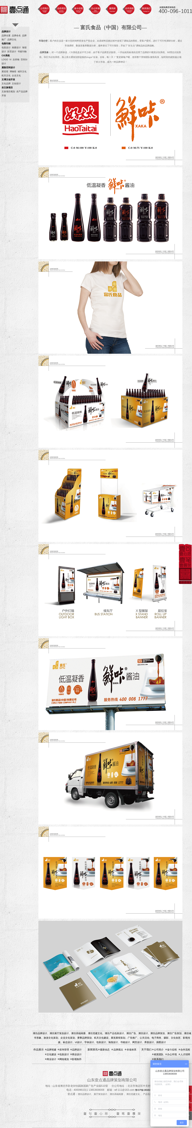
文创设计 (16, 83)
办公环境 (172, 1054)
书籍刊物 (22, 51)
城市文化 (22, 71)
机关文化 (6, 75)
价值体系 (131, 1049)
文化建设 (51, 1054)
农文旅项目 (7, 87)
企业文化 (16, 75)
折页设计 (11, 51)
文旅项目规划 (8, 91)
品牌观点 (118, 1049)
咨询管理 (64, 1049)
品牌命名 (16, 35)
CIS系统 (6, 55)
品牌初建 (51, 1049)
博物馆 (13, 71)
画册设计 (16, 47)
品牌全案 (6, 35)
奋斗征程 (172, 1049)
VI (10, 59)
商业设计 (77, 1054)
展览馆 (5, 71)
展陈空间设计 (8, 67)
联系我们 (159, 1059)
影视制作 (77, 1059)
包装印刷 (6, 43)
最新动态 (105, 1049)
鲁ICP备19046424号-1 (146, 1090)
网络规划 (64, 1059)
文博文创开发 (8, 79)
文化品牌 (6, 83)
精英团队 (159, 1054)
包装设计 (6, 47)
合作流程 (185, 1049)
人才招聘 (185, 1054)
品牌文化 (11, 39)
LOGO (5, 59)
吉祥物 (16, 59)
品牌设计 (6, 31)
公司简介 (159, 1049)
